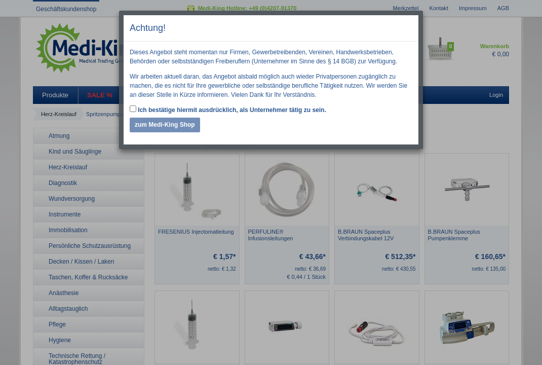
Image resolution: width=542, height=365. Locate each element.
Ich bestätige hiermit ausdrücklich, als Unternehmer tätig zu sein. (228, 109)
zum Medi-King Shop (165, 124)
